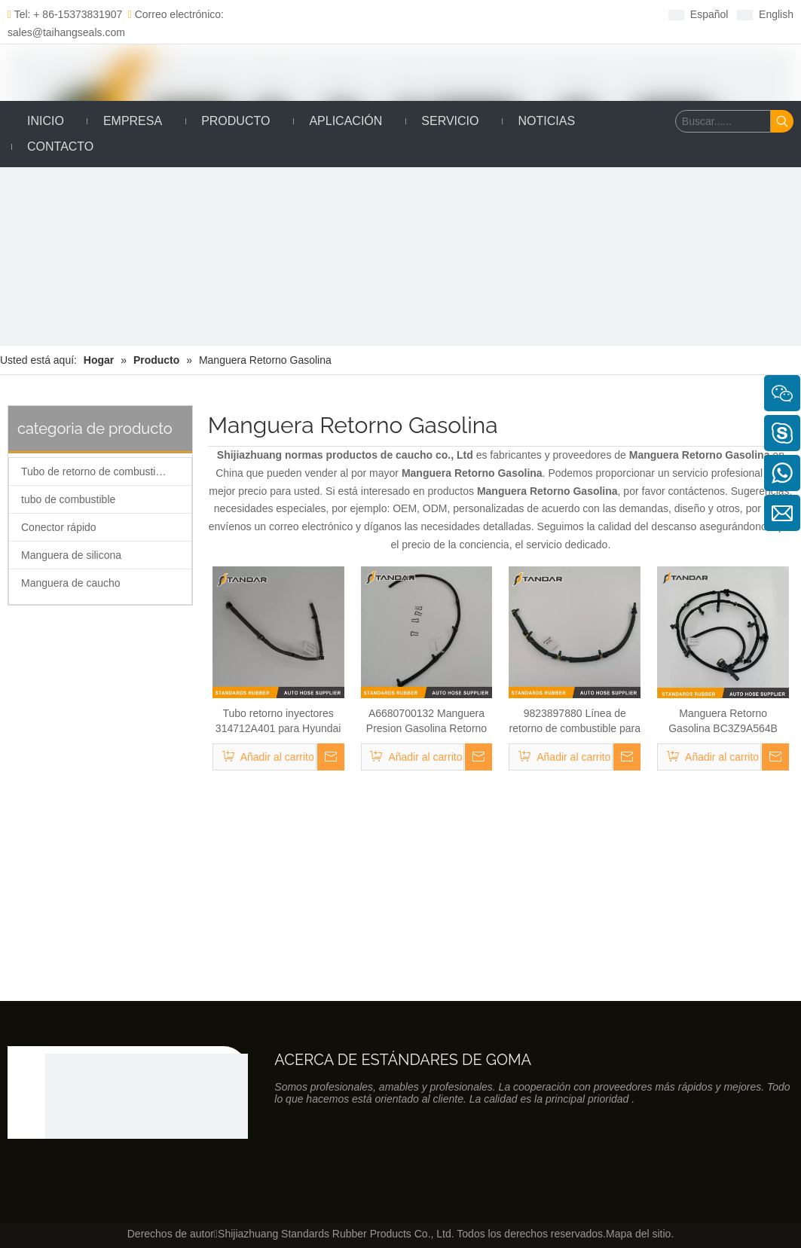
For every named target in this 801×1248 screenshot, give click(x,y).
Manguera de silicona (71, 555)
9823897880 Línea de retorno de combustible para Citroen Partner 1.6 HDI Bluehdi (574, 721)
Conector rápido (58, 527)
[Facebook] (399, 14)
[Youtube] (469, 14)
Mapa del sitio (638, 1234)
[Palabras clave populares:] (782, 121)
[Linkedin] (422, 14)
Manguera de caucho (71, 583)
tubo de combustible (68, 499)
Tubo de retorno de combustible (95, 471)
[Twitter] (445, 14)
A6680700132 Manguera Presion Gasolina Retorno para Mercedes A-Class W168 (426, 721)
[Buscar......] (723, 121)
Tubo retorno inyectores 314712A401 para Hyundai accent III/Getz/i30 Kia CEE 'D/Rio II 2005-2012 (278, 721)
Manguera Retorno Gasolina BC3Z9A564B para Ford (723, 721)
